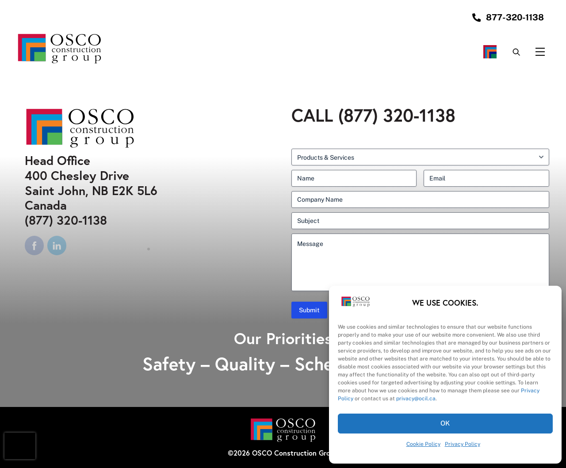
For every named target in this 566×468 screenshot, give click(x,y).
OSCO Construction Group (295, 452)
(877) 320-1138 (66, 220)
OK (445, 423)
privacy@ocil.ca (416, 398)
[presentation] (19, 446)
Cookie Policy (423, 444)
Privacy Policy (462, 444)
